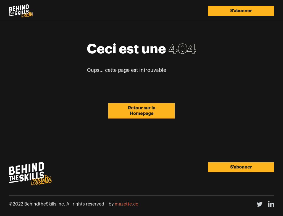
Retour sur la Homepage (141, 111)
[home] (21, 11)
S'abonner (241, 11)
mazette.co (126, 204)
